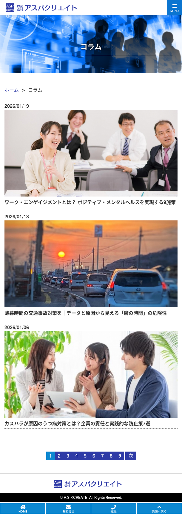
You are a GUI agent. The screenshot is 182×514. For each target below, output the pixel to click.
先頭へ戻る (159, 511)
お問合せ (68, 511)
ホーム (11, 90)
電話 (114, 511)
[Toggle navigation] (174, 7)
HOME (22, 511)
